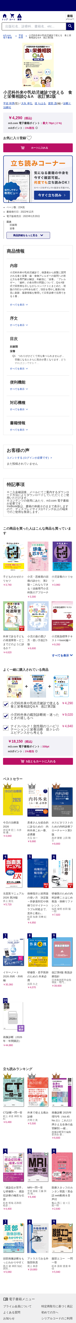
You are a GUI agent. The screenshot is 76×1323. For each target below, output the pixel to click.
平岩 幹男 (21, 36)
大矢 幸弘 (26, 103)
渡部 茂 (52, 103)
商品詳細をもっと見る (25, 235)
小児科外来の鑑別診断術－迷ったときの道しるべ (35, 716)
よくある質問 (11, 1312)
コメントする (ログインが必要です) (28, 457)
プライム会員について (17, 1306)
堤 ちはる (40, 103)
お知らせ (9, 1318)
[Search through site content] (34, 26)
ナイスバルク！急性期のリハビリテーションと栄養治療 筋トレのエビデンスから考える (35, 729)
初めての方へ (49, 1312)
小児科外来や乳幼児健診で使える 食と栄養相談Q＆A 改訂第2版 (35, 705)
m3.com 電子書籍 (7, 36)
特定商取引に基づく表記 (57, 1306)
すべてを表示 (61, 655)
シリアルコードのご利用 (57, 1318)
